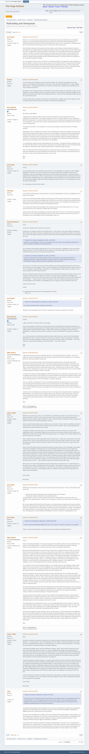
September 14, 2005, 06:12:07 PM (30, 634)
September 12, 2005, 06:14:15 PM (30, 352)
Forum (57, 7)
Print (81, 32)
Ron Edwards (11, 107)
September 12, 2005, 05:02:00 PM (30, 316)
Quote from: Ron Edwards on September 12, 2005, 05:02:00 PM (40, 521)
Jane (8, 691)
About (45, 7)
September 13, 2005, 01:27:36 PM (30, 412)
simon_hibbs (11, 413)
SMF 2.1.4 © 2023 (8, 752)
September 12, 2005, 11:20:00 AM (30, 164)
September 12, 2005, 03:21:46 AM (30, 79)
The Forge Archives (14, 6)
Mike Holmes (11, 352)
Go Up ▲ (83, 752)
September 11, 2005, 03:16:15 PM (30, 37)
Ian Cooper (10, 37)
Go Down (8, 32)
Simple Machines (16, 752)
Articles (51, 7)
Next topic (80, 27)
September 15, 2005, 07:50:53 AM (30, 691)
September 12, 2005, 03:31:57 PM (30, 298)
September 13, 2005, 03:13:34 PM (30, 537)
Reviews (65, 7)
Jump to (60, 742)
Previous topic (71, 27)
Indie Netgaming (32, 406)
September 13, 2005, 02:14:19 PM (30, 484)
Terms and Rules (76, 752)
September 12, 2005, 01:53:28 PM (30, 221)
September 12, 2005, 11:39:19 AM (30, 190)
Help (71, 752)
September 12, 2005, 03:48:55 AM (30, 107)
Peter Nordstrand (13, 222)
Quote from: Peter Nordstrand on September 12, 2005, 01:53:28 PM (41, 301)
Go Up (7, 735)
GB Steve (10, 191)
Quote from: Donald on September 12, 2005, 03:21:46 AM (39, 694)
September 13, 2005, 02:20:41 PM (30, 517)
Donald (9, 79)
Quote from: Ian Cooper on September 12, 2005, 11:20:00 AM (40, 240)
